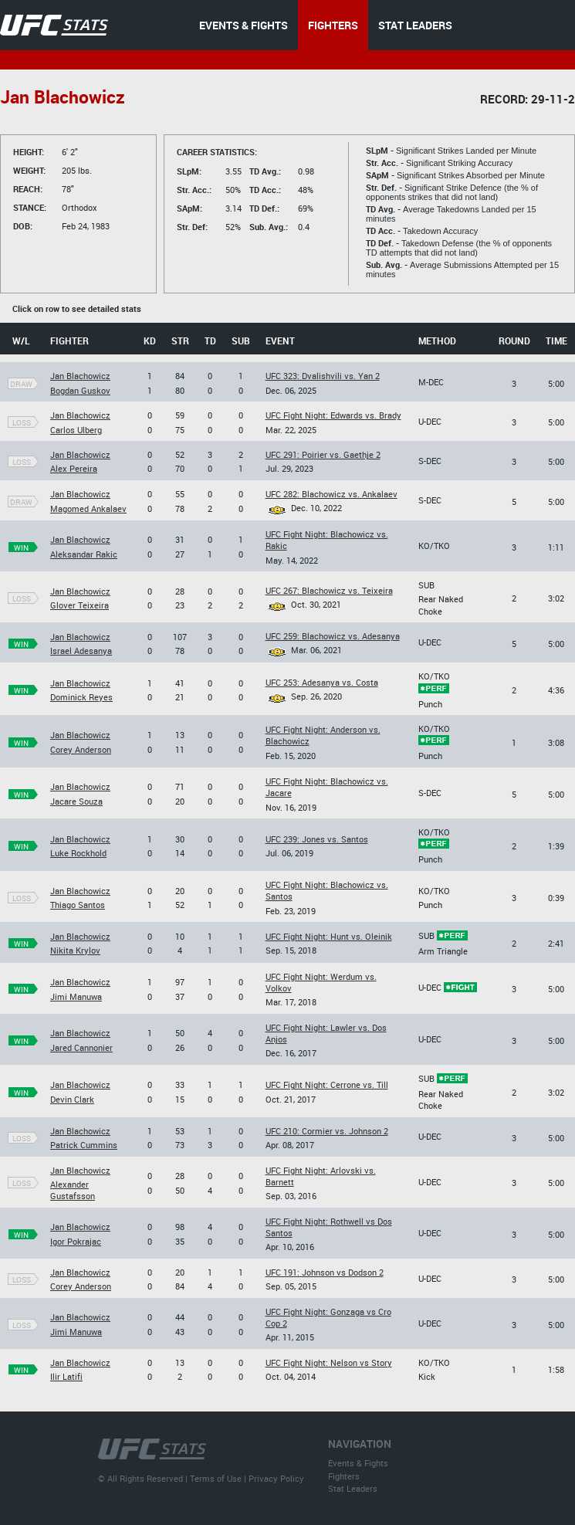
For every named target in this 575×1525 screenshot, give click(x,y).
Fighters (344, 1476)
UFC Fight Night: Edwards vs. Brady (333, 415)
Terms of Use (216, 1478)
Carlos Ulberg (76, 429)
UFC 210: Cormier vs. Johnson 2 (327, 1131)
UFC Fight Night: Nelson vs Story (329, 1362)
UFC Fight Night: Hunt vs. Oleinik (329, 936)
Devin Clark (72, 1099)
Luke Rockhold (78, 853)
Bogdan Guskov (80, 390)
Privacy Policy (276, 1478)
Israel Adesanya (81, 650)
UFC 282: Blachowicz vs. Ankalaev (331, 494)
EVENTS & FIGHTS (243, 25)
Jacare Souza (76, 801)
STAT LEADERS (415, 25)
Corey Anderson (80, 749)
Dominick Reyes (81, 697)
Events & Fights (358, 1463)
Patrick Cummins (83, 1145)
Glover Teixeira (79, 605)
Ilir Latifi (66, 1376)
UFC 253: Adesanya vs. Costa (322, 682)
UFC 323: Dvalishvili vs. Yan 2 (323, 375)
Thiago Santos (77, 904)
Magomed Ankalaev (88, 508)
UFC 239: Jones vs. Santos (317, 839)
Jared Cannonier (81, 1047)
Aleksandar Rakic (83, 554)
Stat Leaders (352, 1488)
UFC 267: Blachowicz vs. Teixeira (329, 590)
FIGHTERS (333, 25)
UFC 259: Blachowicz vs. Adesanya (333, 636)
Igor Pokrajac (75, 1241)
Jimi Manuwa (76, 996)
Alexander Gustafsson (72, 1189)
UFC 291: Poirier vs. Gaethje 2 (323, 454)
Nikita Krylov (75, 950)
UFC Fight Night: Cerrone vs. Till (327, 1084)
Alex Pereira (73, 468)
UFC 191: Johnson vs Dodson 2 (325, 1272)
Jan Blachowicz (80, 375)
